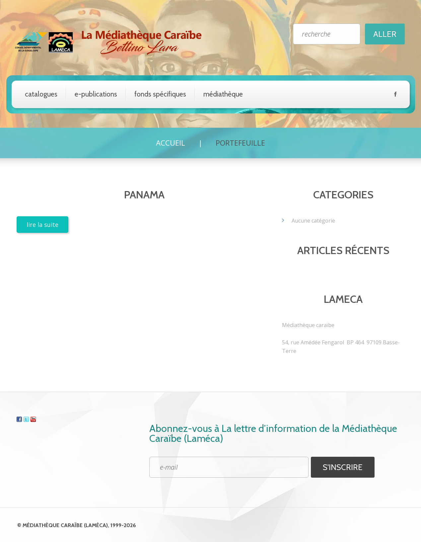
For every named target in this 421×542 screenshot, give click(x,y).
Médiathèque (223, 94)
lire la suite (42, 225)
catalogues (41, 94)
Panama (144, 194)
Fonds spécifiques (160, 94)
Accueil (170, 143)
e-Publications (96, 94)
